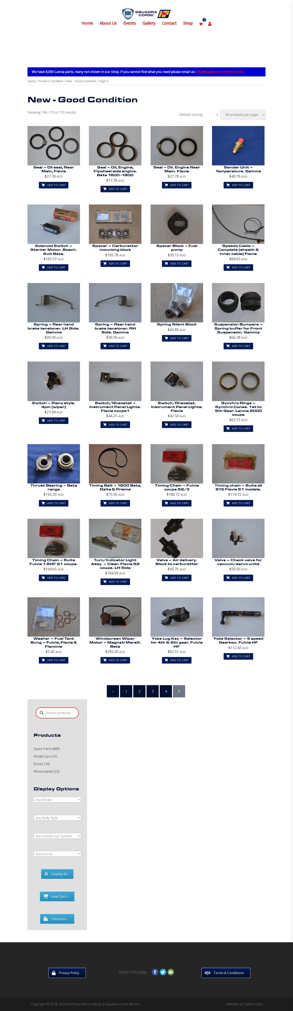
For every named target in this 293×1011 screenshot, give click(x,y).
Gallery (148, 19)
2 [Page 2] (139, 691)
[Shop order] (196, 115)
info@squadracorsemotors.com (220, 72)
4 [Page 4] (166, 691)
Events (129, 19)
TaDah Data (253, 1004)
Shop (188, 19)
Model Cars (42, 756)
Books (38, 764)
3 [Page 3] (153, 691)
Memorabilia (43, 771)
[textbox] (57, 800)
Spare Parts (42, 749)
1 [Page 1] (126, 691)
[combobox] (57, 799)
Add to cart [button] (54, 185)
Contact (169, 19)
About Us (108, 19)
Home (87, 19)
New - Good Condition (81, 81)
